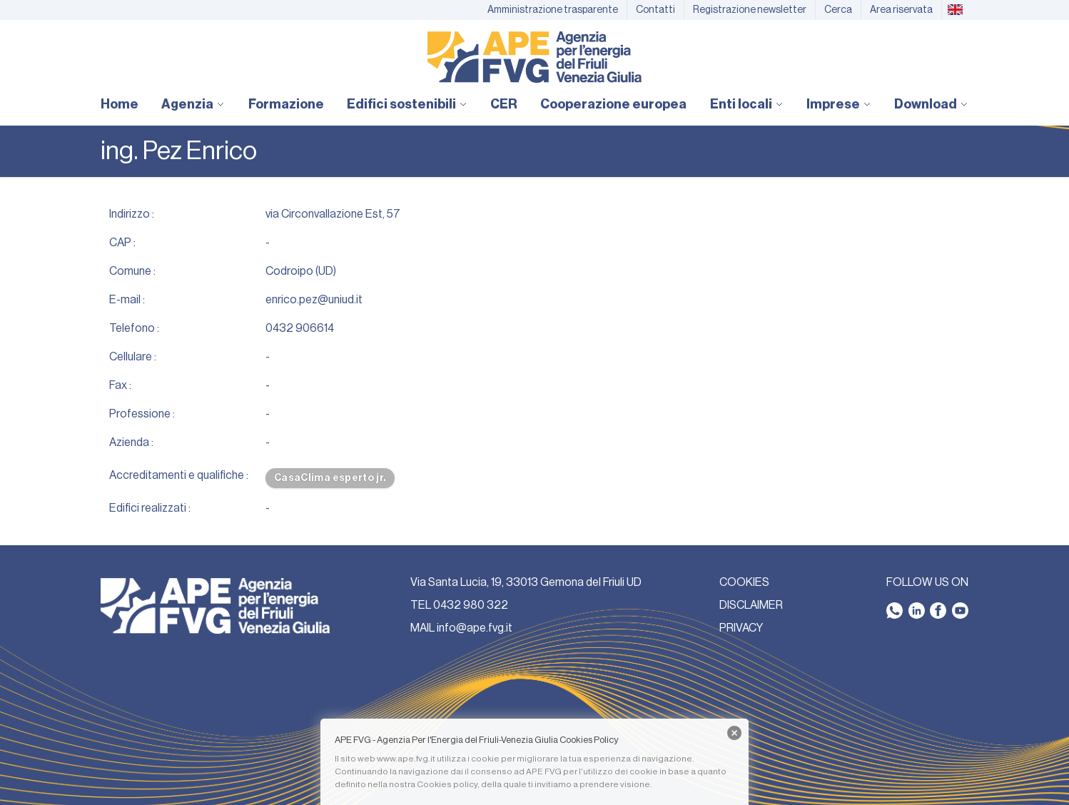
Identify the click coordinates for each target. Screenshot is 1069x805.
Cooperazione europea (613, 104)
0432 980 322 (470, 605)
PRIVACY (741, 628)
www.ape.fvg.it (406, 758)
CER (503, 104)
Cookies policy (447, 784)
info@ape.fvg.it (474, 628)
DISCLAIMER (751, 605)
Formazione (286, 104)
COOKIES (744, 582)
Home (119, 104)
